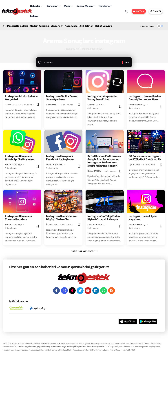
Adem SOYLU (52, 104)
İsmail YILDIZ (52, 224)
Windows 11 (57, 26)
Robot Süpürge (103, 26)
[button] (126, 11)
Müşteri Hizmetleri (17, 26)
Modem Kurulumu (39, 26)
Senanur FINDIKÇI (95, 104)
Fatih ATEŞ (130, 350)
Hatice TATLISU (12, 104)
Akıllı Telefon (86, 26)
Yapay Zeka (71, 26)
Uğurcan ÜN (134, 164)
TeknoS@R (88, 350)
